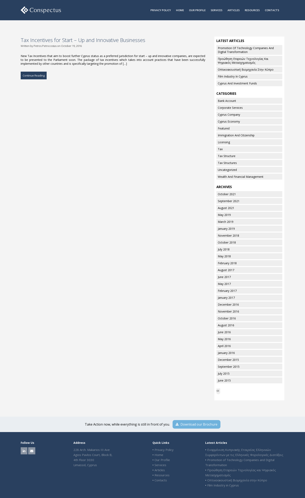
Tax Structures (227, 163)
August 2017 (226, 270)
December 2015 (228, 360)
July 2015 (224, 373)
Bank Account (227, 101)
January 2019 (226, 229)
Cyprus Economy (229, 121)
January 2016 (226, 353)
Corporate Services (230, 108)
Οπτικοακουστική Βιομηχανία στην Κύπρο (246, 69)
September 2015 (228, 367)
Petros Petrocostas (45, 46)
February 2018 (227, 263)
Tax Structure (226, 156)
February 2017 (227, 291)
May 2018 (224, 256)
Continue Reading (34, 75)
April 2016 (224, 346)
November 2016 (228, 311)
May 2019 (224, 215)
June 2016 (224, 332)
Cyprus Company (229, 114)
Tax (220, 149)
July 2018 (224, 249)
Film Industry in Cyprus (233, 76)
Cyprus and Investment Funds (237, 83)
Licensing (224, 142)
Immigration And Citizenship (236, 135)
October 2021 (227, 194)
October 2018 (227, 242)
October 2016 (227, 318)
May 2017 (224, 284)
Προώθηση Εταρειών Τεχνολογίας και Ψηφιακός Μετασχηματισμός (243, 61)
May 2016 (224, 339)
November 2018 (228, 235)
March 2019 (225, 222)
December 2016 (228, 304)
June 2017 (224, 277)
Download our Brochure (196, 424)
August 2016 (226, 325)
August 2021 (226, 208)
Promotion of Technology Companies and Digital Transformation (246, 50)
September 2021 (228, 201)
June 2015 (224, 380)
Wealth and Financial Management (240, 177)
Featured (224, 128)
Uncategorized (227, 170)
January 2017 (226, 298)
